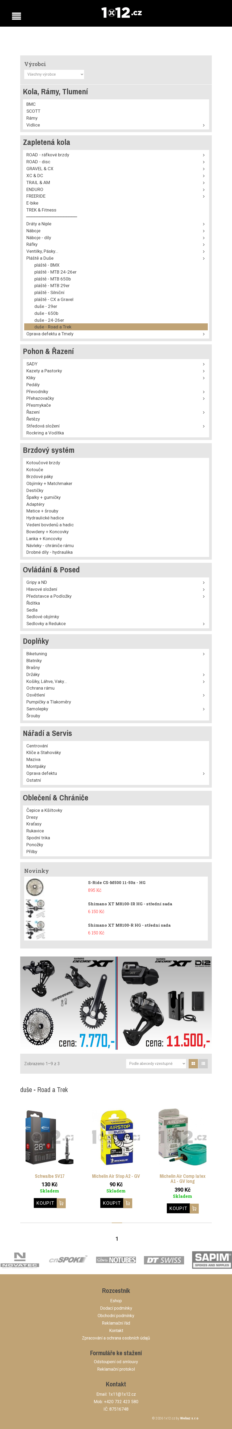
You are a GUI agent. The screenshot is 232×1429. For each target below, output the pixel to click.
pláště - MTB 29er (52, 285)
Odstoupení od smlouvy (116, 1361)
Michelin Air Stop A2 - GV (116, 1176)
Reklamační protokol (116, 1369)
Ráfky (32, 244)
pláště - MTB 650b (52, 279)
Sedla (32, 610)
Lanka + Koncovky (44, 538)
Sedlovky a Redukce (46, 623)
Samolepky (37, 708)
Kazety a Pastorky (44, 370)
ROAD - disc (38, 161)
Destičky (34, 490)
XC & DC (34, 175)
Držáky (33, 674)
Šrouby (33, 715)
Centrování (37, 745)
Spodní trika (38, 837)
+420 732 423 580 (121, 1401)
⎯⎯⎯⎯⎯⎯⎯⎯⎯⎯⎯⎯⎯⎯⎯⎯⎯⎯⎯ (51, 216)
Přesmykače (38, 405)
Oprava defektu (41, 773)
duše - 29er (45, 306)
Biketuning (36, 653)
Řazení (33, 412)
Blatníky (34, 660)
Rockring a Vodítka (45, 432)
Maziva (33, 759)
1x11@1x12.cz (122, 1394)
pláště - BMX (47, 265)
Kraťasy (34, 824)
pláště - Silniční (49, 292)
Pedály (33, 384)
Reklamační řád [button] (116, 1323)
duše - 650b (46, 313)
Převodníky (37, 391)
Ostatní (33, 780)
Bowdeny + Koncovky (47, 531)
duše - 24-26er (49, 320)
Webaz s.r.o (189, 1418)
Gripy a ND (36, 582)
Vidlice (33, 125)
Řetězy (33, 419)
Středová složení (43, 426)
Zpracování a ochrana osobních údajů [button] (116, 1338)
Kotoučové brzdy (43, 462)
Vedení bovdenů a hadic (50, 524)
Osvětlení (35, 695)
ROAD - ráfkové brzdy (47, 154)
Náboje (33, 230)
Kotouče (34, 469)
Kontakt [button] (116, 1330)
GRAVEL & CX (39, 168)
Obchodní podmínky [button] (116, 1315)
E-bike (32, 203)
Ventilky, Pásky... (42, 251)
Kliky (30, 377)
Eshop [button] (116, 1300)
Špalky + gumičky (43, 497)
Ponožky (34, 844)
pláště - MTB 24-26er (55, 272)
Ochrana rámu (40, 688)
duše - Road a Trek (52, 326)
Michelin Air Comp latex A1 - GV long (182, 1179)
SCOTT (33, 111)
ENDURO (34, 189)
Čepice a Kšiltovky (44, 810)
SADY (32, 364)
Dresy (32, 817)
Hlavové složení (41, 589)
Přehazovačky (40, 398)
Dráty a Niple (38, 223)
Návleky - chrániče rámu (50, 545)
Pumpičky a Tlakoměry (48, 702)
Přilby (31, 851)
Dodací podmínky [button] (116, 1308)
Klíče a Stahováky (43, 752)
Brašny (33, 667)
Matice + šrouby (42, 511)
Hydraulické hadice (45, 517)
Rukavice (35, 830)
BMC (31, 104)
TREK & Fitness (41, 210)
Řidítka (33, 603)
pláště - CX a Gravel (53, 299)
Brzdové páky (39, 476)
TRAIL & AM (38, 182)
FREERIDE (35, 196)
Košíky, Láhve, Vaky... (46, 681)
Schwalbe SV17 (49, 1176)
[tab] (193, 1063)
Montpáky (36, 766)
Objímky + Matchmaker (49, 483)
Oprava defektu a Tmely (49, 333)
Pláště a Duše (39, 258)
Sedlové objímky (42, 616)
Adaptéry (35, 504)
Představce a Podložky (49, 596)
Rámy (32, 118)
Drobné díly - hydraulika (49, 552)
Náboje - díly (38, 237)
